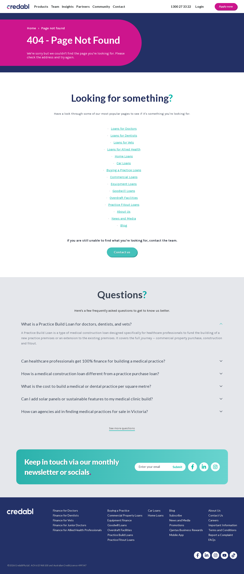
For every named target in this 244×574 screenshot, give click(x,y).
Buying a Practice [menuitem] (118, 510)
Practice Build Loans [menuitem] (120, 535)
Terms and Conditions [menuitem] (222, 530)
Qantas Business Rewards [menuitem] (186, 530)
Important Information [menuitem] (222, 525)
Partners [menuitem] (83, 6)
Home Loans (124, 156)
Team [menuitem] (55, 6)
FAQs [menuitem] (212, 539)
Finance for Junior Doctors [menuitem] (69, 525)
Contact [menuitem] (119, 6)
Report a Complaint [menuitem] (220, 535)
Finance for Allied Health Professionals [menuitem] (77, 530)
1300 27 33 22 (181, 6)
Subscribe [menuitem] (175, 515)
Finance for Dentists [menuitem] (66, 515)
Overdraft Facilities (124, 198)
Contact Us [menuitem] (215, 515)
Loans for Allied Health (123, 149)
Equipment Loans (124, 184)
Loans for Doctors (124, 129)
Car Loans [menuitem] (154, 510)
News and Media (124, 218)
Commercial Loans (124, 177)
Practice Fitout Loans (123, 205)
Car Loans (124, 163)
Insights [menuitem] (68, 6)
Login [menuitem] (199, 6)
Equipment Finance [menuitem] (119, 520)
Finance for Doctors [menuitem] (65, 510)
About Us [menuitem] (214, 510)
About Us (123, 211)
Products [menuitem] (41, 6)
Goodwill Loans (124, 191)
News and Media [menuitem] (179, 520)
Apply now (226, 6)
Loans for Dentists (124, 135)
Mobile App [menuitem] (176, 535)
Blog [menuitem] (172, 510)
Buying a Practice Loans (123, 170)
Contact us (122, 252)
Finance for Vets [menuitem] (63, 520)
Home (31, 28)
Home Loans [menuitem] (156, 515)
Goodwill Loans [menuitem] (117, 525)
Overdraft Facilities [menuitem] (119, 530)
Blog (123, 225)
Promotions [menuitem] (176, 525)
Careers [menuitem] (213, 520)
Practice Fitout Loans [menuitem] (121, 539)
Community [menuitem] (101, 6)
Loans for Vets (124, 142)
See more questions (122, 428)
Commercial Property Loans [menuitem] (124, 515)
